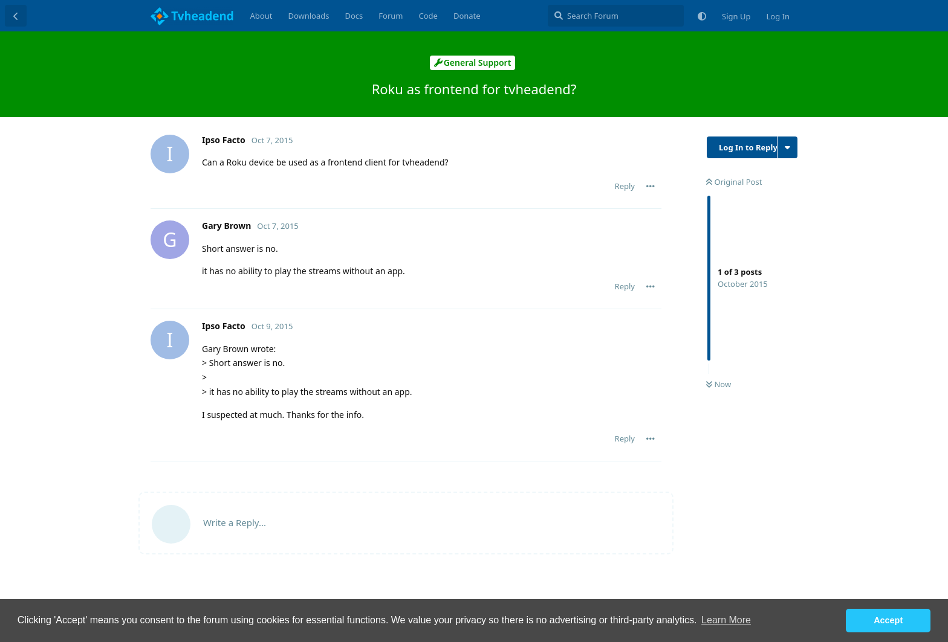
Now (718, 384)
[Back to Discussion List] (16, 16)
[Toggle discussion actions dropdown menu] (787, 147)
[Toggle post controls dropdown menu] (650, 186)
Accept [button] (888, 620)
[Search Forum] (616, 16)
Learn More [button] (726, 620)
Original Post (734, 181)
